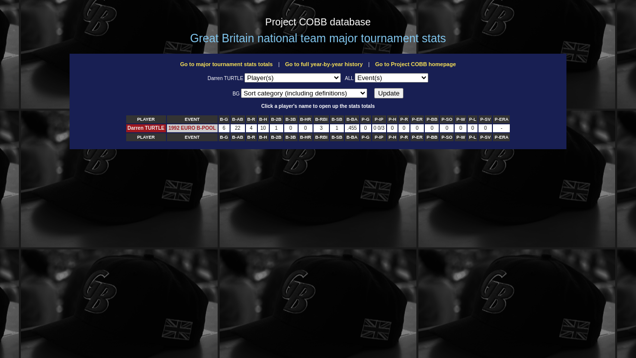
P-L (473, 119)
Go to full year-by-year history (324, 64)
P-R (404, 119)
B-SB (336, 119)
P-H (393, 119)
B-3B (291, 119)
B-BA (352, 119)
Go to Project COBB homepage (415, 64)
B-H (263, 119)
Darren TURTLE (146, 128)
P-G (366, 119)
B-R (251, 119)
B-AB (237, 119)
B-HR (306, 119)
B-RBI (321, 119)
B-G (224, 119)
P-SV (485, 119)
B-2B (276, 119)
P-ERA (501, 119)
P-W (460, 119)
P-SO (446, 119)
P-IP (379, 119)
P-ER (417, 119)
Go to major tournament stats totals (226, 64)
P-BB (431, 119)
